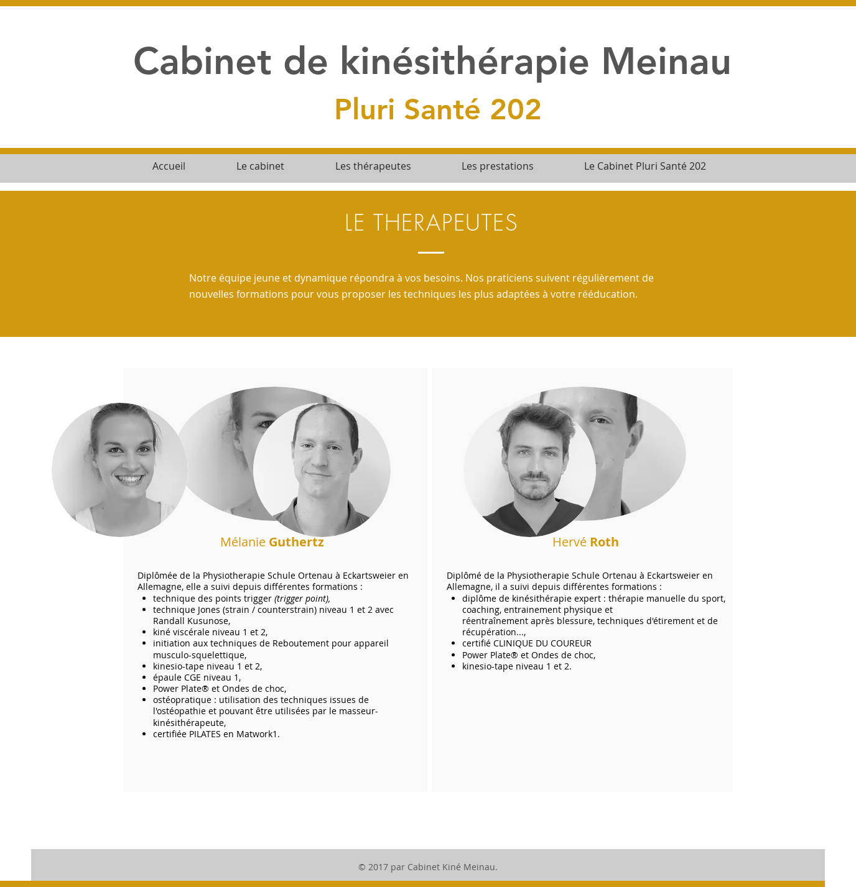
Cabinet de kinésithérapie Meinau (432, 60)
